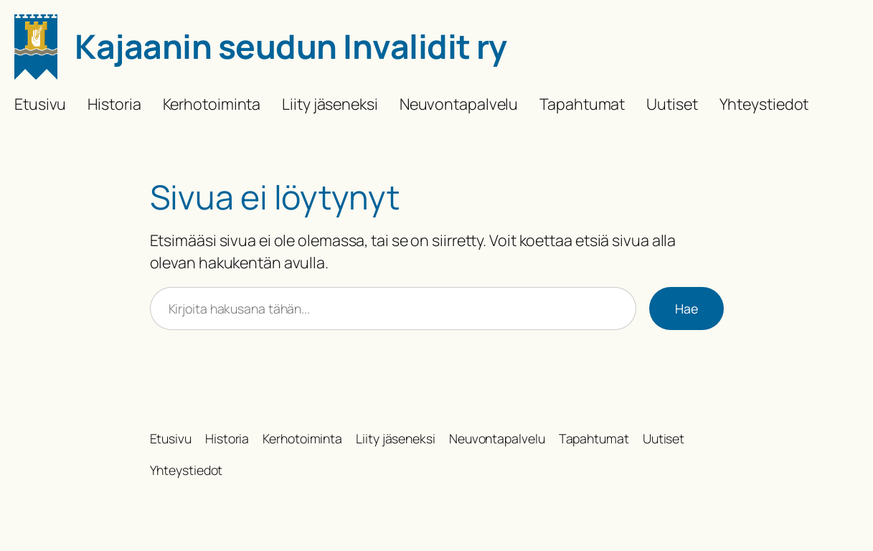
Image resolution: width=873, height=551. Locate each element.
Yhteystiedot (764, 103)
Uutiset (671, 103)
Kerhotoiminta (212, 103)
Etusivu (40, 103)
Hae (686, 308)
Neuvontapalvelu (459, 103)
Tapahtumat (582, 103)
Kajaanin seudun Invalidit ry (290, 46)
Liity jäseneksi (330, 103)
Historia (114, 103)
